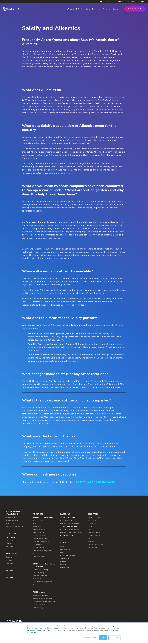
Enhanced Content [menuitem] (39, 530)
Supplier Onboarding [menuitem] (40, 570)
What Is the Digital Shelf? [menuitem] (15, 527)
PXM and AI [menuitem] (10, 524)
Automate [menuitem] (9, 546)
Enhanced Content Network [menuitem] (42, 599)
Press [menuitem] (62, 552)
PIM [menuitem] (34, 524)
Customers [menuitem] (131, 2)
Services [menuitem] (9, 570)
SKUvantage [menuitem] (64, 558)
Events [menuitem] (90, 530)
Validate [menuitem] (9, 560)
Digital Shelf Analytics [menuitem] (41, 542)
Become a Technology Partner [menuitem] (71, 533)
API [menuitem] (89, 539)
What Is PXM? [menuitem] (12, 514)
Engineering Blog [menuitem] (94, 533)
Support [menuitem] (9, 577)
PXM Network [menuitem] (39, 592)
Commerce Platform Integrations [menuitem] (44, 602)
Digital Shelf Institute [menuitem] (67, 555)
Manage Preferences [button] (90, 638)
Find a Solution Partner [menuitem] (68, 521)
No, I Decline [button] (114, 638)
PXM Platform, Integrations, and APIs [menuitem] (44, 552)
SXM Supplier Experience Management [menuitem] (44, 565)
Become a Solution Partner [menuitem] (69, 524)
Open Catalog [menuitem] (38, 608)
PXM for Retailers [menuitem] (12, 521)
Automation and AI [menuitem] (39, 548)
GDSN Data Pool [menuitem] (39, 536)
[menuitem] (45, 519)
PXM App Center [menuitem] (39, 557)
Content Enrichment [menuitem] (40, 576)
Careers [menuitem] (119, 2)
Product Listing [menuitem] (38, 573)
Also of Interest (13, 512)
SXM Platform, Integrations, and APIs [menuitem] (44, 583)
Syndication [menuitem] (37, 527)
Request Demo (135, 9)
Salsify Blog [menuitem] (92, 521)
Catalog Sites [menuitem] (38, 545)
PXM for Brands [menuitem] (11, 518)
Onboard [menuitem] (9, 557)
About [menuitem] (62, 546)
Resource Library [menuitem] (94, 518)
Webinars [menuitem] (91, 527)
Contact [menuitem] (109, 2)
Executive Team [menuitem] (65, 549)
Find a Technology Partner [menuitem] (69, 530)
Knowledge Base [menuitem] (94, 536)
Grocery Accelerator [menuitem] (40, 539)
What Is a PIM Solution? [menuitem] (96, 545)
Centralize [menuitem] (9, 540)
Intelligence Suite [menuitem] (39, 533)
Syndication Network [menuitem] (40, 596)
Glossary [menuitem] (91, 542)
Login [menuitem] (141, 2)
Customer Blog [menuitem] (93, 524)
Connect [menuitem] (9, 543)
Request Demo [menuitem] (65, 567)
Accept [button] (103, 638)
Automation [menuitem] (37, 579)
